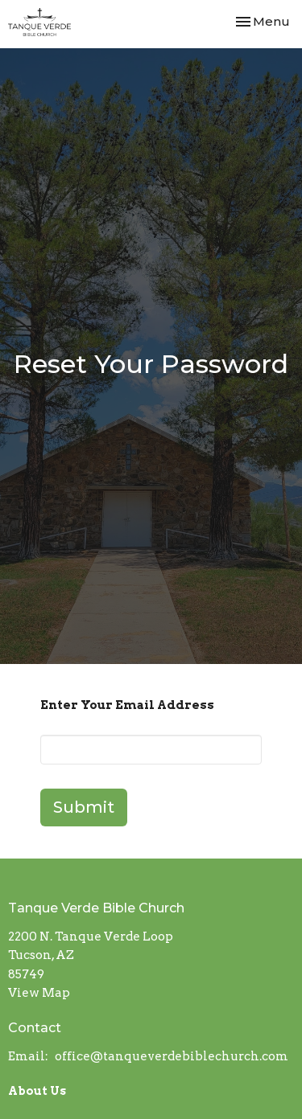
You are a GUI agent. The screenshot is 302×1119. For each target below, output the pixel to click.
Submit (83, 807)
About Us (37, 1090)
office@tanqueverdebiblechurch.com (171, 1056)
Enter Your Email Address (127, 705)
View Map (39, 993)
